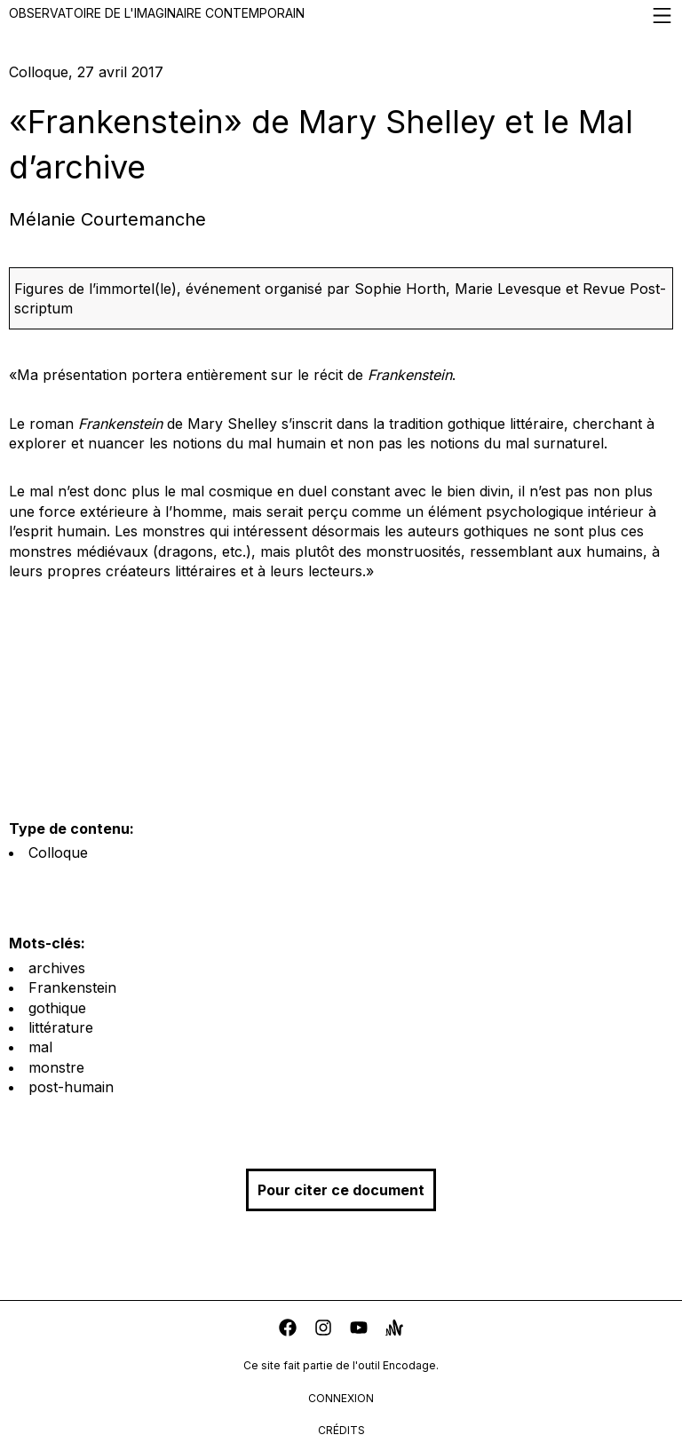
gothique (57, 1008)
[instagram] (323, 1330)
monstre (56, 1067)
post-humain (71, 1087)
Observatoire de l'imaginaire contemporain (341, 15)
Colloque (58, 852)
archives (56, 968)
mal (40, 1047)
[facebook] (288, 1330)
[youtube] (359, 1330)
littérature (60, 1027)
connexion (341, 1398)
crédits (341, 1430)
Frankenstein (72, 987)
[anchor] (394, 1330)
